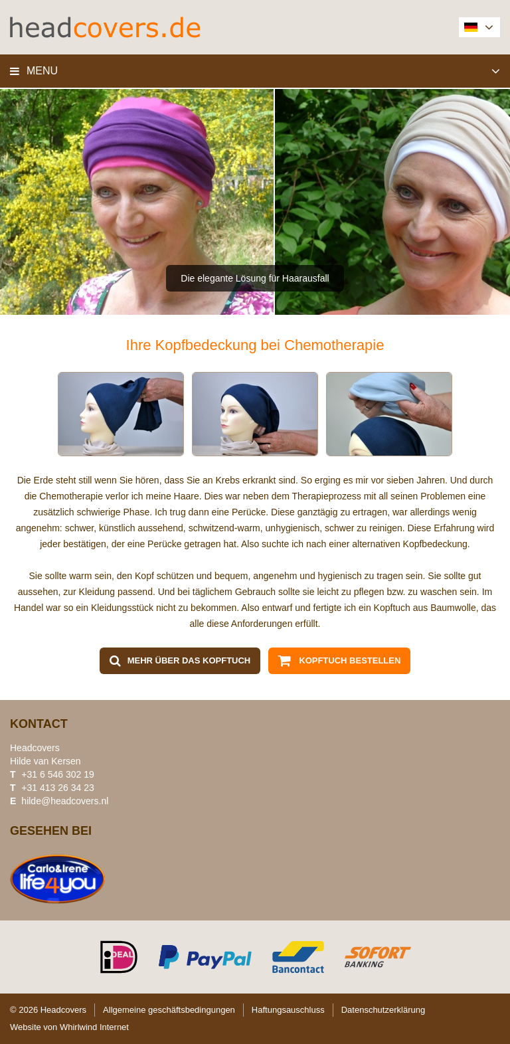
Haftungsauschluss (288, 1010)
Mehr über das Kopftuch (189, 660)
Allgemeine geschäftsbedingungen (169, 1010)
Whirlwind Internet (94, 1027)
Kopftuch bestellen (349, 660)
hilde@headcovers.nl (64, 801)
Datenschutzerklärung (383, 1010)
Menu (42, 70)
